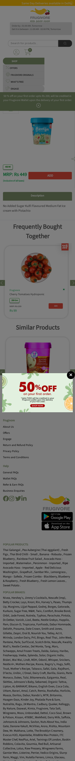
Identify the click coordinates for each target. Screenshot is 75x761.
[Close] (71, 375)
